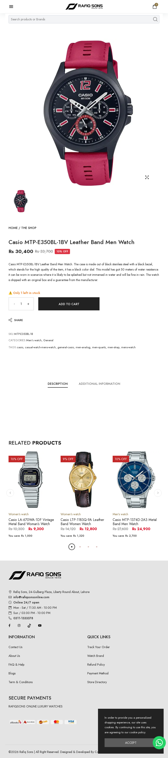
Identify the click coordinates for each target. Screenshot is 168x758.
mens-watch (128, 347)
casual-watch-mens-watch (40, 347)
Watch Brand (95, 656)
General (48, 340)
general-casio (66, 347)
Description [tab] (58, 384)
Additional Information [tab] (99, 384)
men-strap (113, 347)
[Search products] (155, 19)
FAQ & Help (16, 664)
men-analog (83, 347)
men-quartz (99, 347)
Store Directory (97, 682)
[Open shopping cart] (154, 6)
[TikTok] (29, 625)
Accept (130, 742)
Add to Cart (69, 304)
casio (20, 347)
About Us (14, 656)
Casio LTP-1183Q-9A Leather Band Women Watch (82, 521)
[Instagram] (19, 625)
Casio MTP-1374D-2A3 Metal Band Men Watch (135, 521)
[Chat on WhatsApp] (159, 742)
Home (13, 228)
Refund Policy (96, 664)
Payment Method (97, 673)
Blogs (12, 673)
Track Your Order (98, 647)
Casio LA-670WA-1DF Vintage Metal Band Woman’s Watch (31, 521)
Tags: (13, 347)
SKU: (11, 334)
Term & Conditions (21, 682)
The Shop (28, 228)
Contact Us (15, 647)
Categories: (17, 340)
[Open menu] (13, 6)
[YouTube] (40, 625)
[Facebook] (9, 625)
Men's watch (34, 340)
